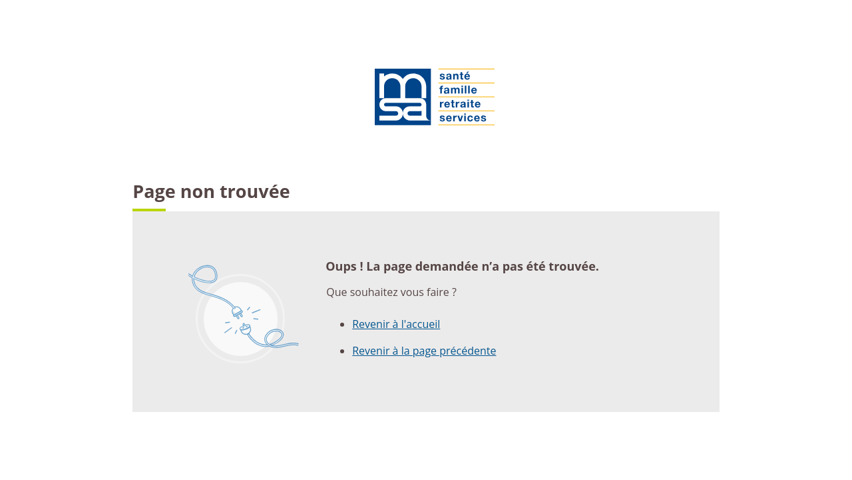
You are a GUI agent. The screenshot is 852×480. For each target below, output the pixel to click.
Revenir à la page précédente (424, 350)
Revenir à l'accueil (396, 324)
